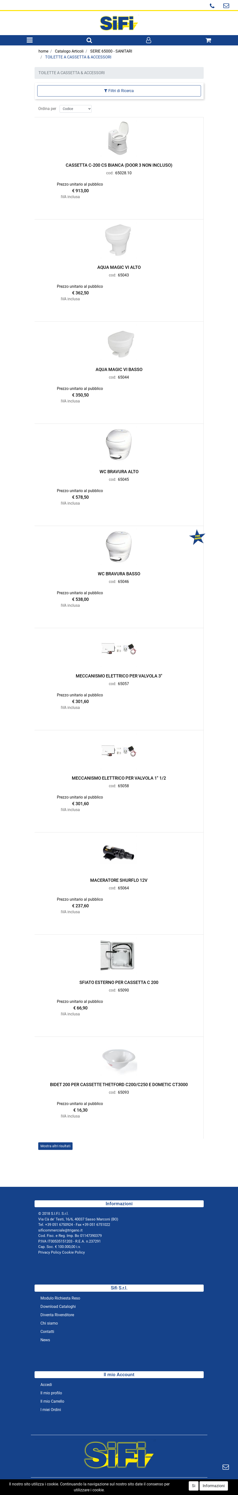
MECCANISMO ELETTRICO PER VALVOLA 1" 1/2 (119, 776)
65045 (123, 478)
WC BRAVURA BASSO (119, 572)
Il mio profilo (51, 1393)
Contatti (47, 1331)
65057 (123, 682)
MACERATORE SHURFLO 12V (119, 879)
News (45, 1340)
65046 (123, 580)
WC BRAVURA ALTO (119, 470)
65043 (123, 274)
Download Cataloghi (58, 1306)
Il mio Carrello (52, 1401)
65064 (123, 887)
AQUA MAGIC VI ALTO (119, 266)
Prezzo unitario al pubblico (80, 183)
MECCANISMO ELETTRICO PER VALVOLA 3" (119, 674)
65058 (123, 784)
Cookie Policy (73, 1252)
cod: (109, 171)
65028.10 (123, 171)
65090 (123, 989)
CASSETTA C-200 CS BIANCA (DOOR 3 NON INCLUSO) (119, 163)
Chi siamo (49, 1323)
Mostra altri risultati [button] (55, 1145)
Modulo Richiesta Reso (60, 1298)
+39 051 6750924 (59, 1224)
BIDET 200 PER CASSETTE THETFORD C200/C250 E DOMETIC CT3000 (119, 1083)
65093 (123, 1091)
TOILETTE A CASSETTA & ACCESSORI (78, 57)
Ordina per (47, 107)
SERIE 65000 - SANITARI (111, 51)
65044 (123, 376)
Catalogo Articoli (69, 51)
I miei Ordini (50, 1409)
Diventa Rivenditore (57, 1315)
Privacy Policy (49, 1252)
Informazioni (214, 1486)
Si (193, 1486)
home (43, 51)
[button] (89, 40)
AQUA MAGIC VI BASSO (119, 368)
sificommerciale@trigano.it (60, 1230)
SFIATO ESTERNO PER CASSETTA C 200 (118, 981)
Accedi (46, 1384)
